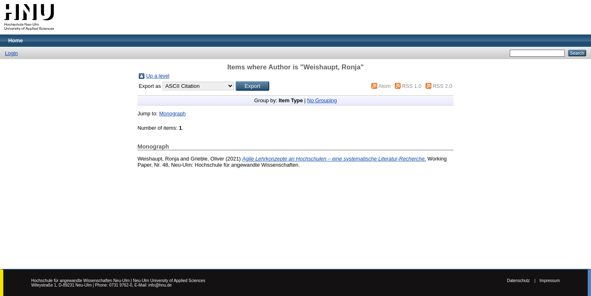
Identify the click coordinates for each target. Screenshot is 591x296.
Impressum (550, 280)
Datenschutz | (521, 280)
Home (15, 40)
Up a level (158, 76)
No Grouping (322, 100)
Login (11, 53)
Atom (384, 86)
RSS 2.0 (442, 86)
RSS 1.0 (411, 86)
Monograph (172, 113)
